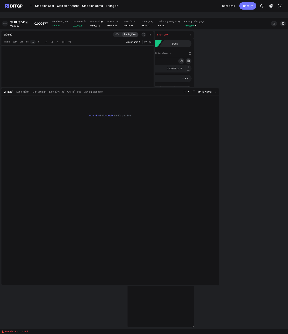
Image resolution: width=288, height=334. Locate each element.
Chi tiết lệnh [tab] (74, 133)
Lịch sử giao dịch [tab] (93, 133)
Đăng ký (248, 6)
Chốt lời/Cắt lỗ (232, 99)
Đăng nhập (228, 6)
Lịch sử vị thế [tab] (56, 133)
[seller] (269, 115)
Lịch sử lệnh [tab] (39, 133)
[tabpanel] (110, 232)
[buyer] (238, 115)
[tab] (227, 53)
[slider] (224, 87)
